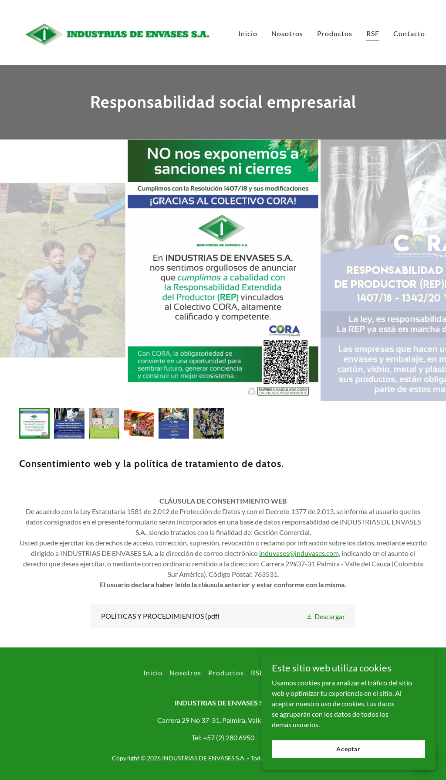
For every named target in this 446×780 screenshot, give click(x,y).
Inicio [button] (152, 672)
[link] (118, 31)
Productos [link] (334, 33)
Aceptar (348, 749)
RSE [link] (372, 33)
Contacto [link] (409, 33)
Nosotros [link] (287, 33)
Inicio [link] (247, 33)
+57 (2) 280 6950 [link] (228, 737)
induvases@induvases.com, (299, 553)
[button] (325, 615)
